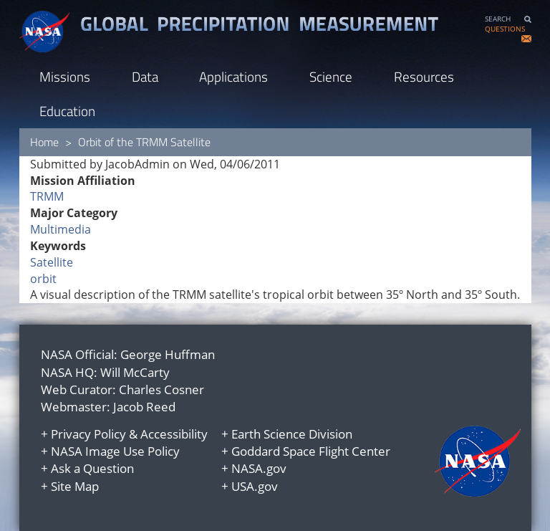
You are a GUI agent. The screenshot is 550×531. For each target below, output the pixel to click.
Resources (424, 76)
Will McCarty (135, 372)
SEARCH (498, 19)
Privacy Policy (88, 434)
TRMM (47, 196)
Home (44, 141)
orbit (43, 279)
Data (145, 76)
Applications (233, 76)
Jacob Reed (144, 406)
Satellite (51, 262)
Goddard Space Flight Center (310, 451)
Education (67, 110)
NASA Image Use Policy (115, 451)
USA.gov (254, 486)
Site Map (75, 486)
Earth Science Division (291, 434)
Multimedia (60, 229)
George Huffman (167, 354)
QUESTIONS (505, 29)
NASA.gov (258, 468)
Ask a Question (92, 468)
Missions (64, 76)
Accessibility (174, 434)
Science (330, 76)
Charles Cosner (161, 389)
